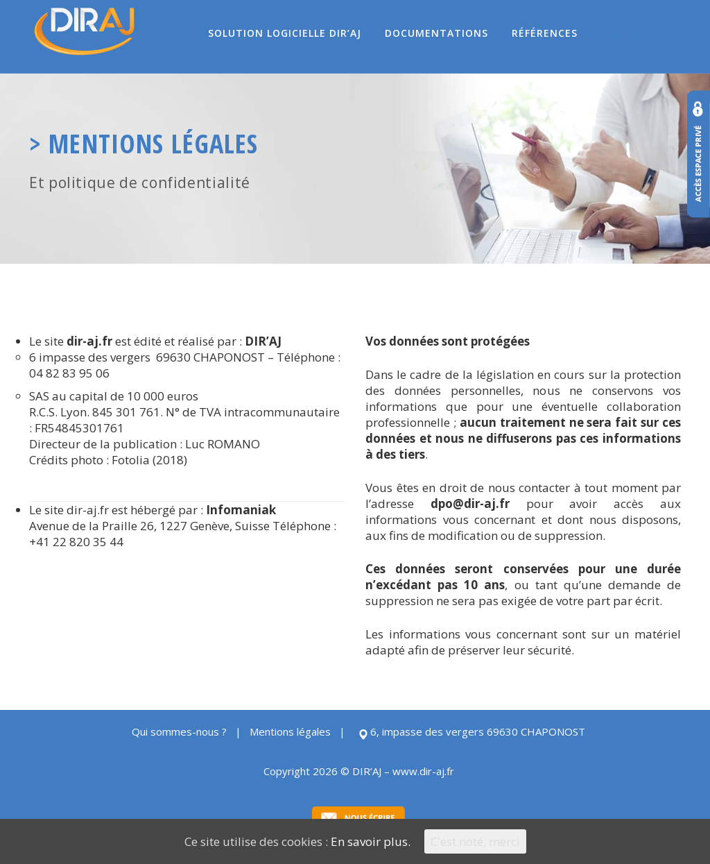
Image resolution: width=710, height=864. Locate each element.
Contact (627, 33)
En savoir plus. (370, 841)
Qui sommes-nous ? (179, 731)
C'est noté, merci (475, 841)
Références (545, 33)
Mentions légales (290, 731)
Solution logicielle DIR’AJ (284, 33)
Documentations (436, 33)
